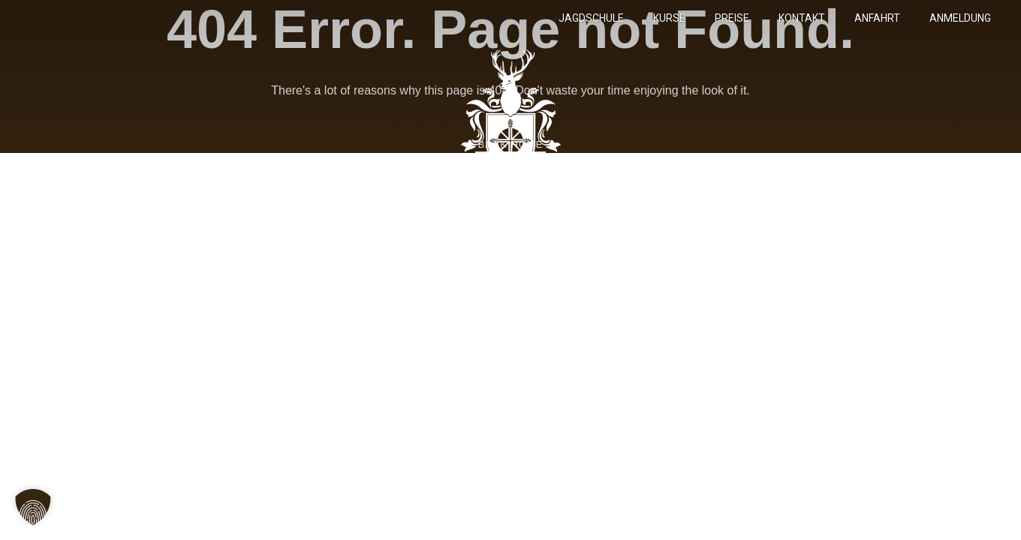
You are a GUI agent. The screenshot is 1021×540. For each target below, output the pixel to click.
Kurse (669, 18)
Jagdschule (591, 18)
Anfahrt (877, 18)
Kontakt (802, 18)
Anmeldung (960, 18)
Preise (732, 18)
